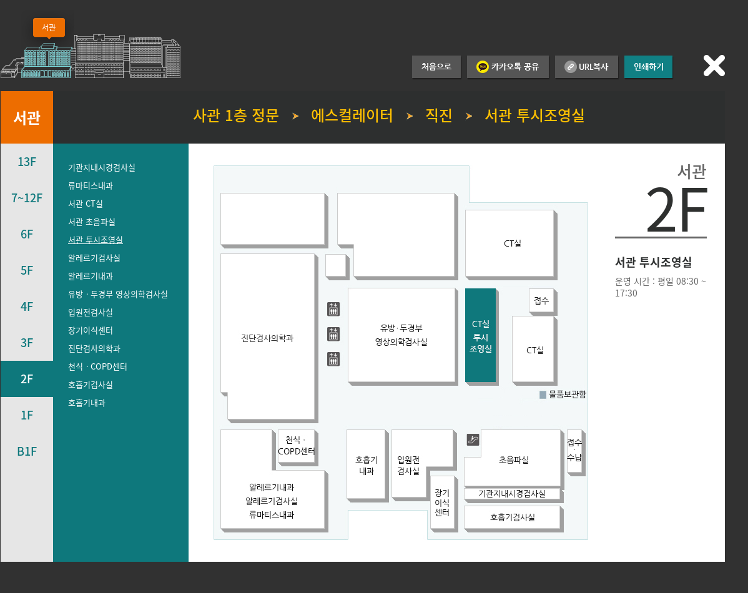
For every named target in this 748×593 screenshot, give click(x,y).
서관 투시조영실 (95, 239)
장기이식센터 (90, 330)
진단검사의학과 (94, 348)
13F (26, 161)
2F (27, 378)
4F (27, 306)
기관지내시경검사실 (101, 167)
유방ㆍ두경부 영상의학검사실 (118, 293)
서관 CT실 (85, 203)
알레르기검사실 (94, 257)
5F (27, 270)
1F (27, 414)
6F (27, 233)
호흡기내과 (87, 402)
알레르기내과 (90, 275)
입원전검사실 (90, 311)
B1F (27, 451)
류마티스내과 (90, 185)
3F (27, 342)
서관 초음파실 (92, 221)
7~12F (26, 197)
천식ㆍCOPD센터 (97, 366)
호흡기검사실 (90, 384)
